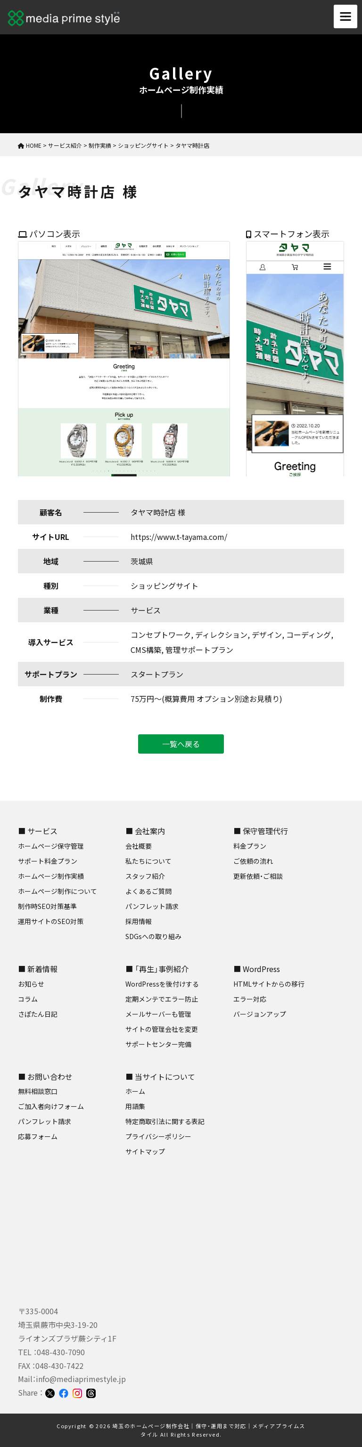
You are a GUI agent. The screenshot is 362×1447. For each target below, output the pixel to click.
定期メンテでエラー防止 (161, 999)
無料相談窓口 (38, 1091)
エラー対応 (249, 999)
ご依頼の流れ (253, 861)
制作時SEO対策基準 (47, 906)
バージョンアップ (259, 1014)
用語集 (135, 1106)
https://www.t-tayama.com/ (179, 536)
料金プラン (249, 846)
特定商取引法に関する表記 (165, 1121)
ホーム (135, 1091)
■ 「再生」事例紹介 (157, 968)
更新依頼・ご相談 (258, 876)
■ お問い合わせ (45, 1076)
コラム (28, 999)
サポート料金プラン (47, 861)
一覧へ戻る (181, 743)
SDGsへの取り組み (153, 936)
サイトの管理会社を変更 (161, 1029)
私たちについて (148, 861)
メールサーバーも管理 (158, 1014)
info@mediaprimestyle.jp (81, 1378)
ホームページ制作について (57, 891)
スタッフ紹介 (145, 876)
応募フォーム (38, 1136)
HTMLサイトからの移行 (268, 984)
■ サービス (38, 830)
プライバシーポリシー (158, 1136)
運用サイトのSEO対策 (50, 921)
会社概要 (138, 846)
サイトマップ (145, 1151)
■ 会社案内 (145, 830)
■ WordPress (256, 968)
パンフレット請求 (152, 906)
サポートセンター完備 (158, 1044)
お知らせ (31, 984)
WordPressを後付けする (162, 984)
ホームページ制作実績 (51, 876)
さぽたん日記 (38, 1014)
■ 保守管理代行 (260, 830)
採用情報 (138, 921)
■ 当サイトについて (160, 1076)
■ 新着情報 (38, 968)
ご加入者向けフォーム (51, 1106)
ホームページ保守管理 (51, 846)
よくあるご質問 (148, 891)
